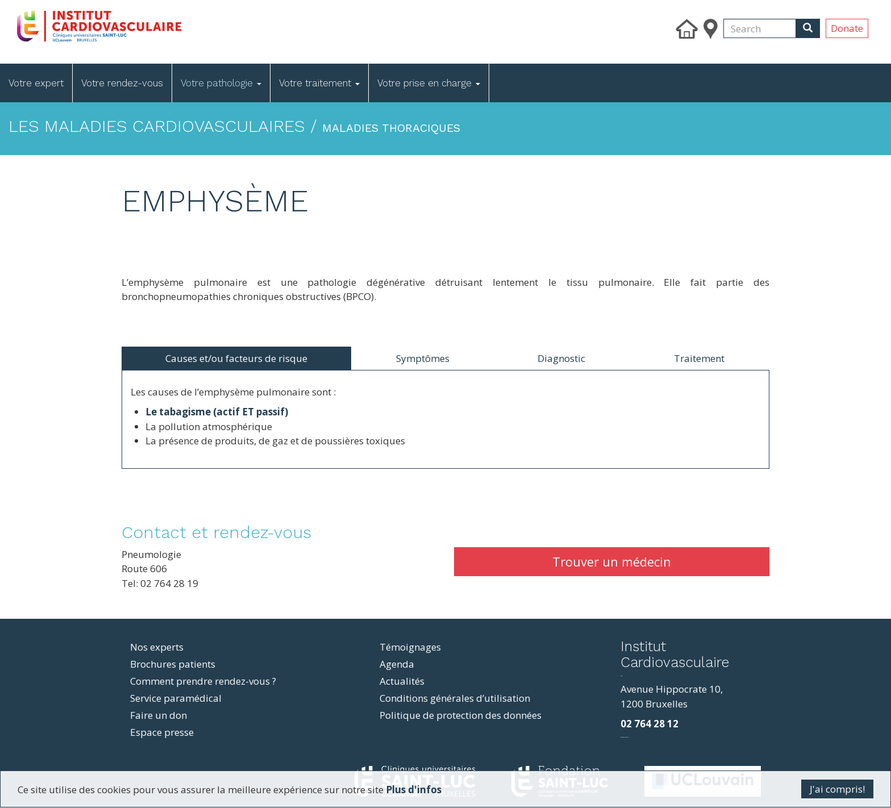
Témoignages (410, 646)
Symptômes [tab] (422, 358)
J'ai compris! (837, 788)
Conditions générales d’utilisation (455, 698)
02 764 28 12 (649, 723)
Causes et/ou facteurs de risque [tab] (236, 358)
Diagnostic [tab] (561, 358)
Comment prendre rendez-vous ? (203, 681)
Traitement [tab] (699, 358)
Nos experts (157, 646)
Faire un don (158, 715)
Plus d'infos (414, 789)
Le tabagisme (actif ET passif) (216, 411)
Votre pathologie (221, 83)
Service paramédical (176, 698)
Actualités (402, 681)
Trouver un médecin (611, 561)
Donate (847, 28)
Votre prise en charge (428, 83)
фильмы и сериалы (624, 737)
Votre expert (36, 83)
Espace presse (162, 732)
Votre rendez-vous (122, 83)
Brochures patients (172, 663)
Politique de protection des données (461, 715)
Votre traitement (319, 83)
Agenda (397, 663)
